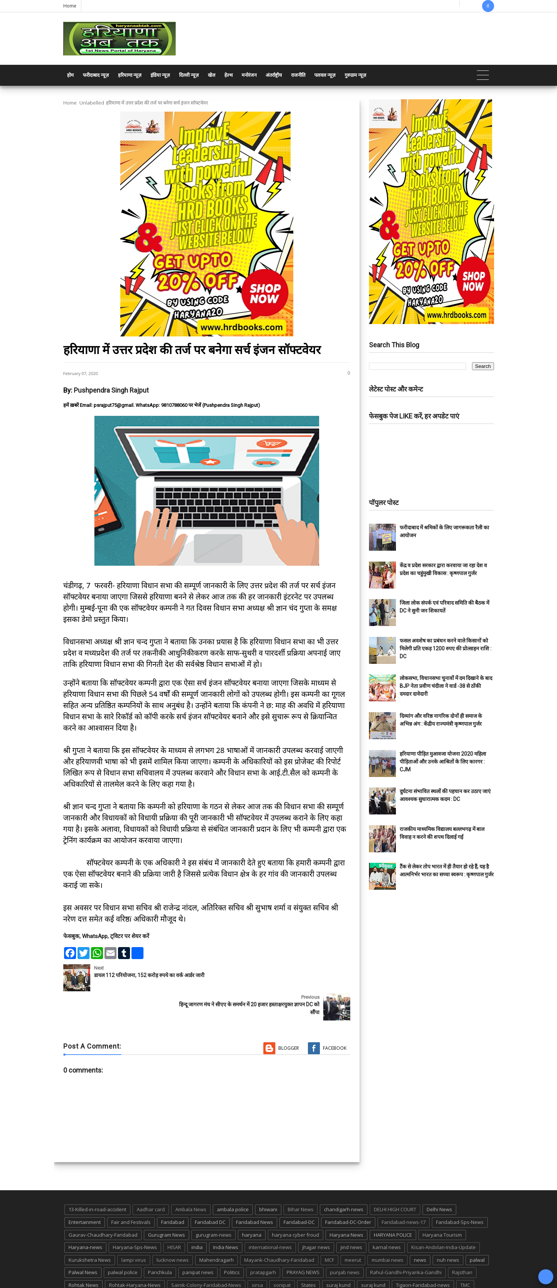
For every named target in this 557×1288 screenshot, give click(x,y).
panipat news (198, 1243)
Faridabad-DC (299, 1192)
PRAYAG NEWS (303, 1243)
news (420, 1230)
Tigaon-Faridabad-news (423, 1255)
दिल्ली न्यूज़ (189, 75)
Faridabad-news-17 (404, 1192)
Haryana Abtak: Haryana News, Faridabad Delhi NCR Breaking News (135, 1281)
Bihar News (301, 1180)
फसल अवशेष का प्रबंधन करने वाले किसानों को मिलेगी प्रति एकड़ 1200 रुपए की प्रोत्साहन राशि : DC (445, 648)
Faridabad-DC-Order (348, 1192)
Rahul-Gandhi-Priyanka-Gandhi (406, 1243)
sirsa (257, 1255)
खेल (211, 75)
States (308, 1255)
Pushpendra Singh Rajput (111, 390)
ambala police (233, 1180)
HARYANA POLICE (393, 1205)
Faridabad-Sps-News (460, 1192)
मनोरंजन (249, 75)
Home (69, 6)
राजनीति (298, 75)
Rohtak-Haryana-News (135, 1255)
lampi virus (133, 1230)
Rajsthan (462, 1243)
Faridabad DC (210, 1192)
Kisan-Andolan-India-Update (443, 1218)
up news (78, 1268)
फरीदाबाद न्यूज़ (96, 75)
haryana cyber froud (295, 1205)
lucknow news (173, 1230)
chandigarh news (343, 1180)
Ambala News (190, 1180)
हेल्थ (228, 75)
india (197, 1218)
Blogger (288, 1019)
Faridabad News (254, 1192)
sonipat (282, 1255)
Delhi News (439, 1180)
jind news (351, 1218)
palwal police (122, 1243)
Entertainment (85, 1192)
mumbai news (387, 1230)
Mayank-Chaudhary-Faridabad (279, 1230)
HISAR (174, 1218)
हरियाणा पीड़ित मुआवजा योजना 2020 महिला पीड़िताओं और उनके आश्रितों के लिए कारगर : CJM (443, 762)
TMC (465, 1255)
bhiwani (268, 1180)
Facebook (334, 1019)
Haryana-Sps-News (135, 1218)
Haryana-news (85, 1218)
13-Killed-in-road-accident (97, 1180)
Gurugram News (166, 1205)
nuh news (448, 1230)
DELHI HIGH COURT (395, 1180)
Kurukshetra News (90, 1230)
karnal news (387, 1218)
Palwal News (83, 1243)
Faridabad (172, 1192)
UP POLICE (110, 1268)
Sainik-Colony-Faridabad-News (206, 1255)
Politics (232, 1243)
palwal (477, 1230)
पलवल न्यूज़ (325, 75)
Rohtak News (84, 1255)
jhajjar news (316, 1218)
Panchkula (160, 1243)
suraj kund (338, 1255)
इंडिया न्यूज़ (160, 75)
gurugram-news (213, 1205)
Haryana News (346, 1205)
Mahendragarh (216, 1230)
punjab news (345, 1243)
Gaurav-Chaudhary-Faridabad (103, 1205)
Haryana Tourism (442, 1205)
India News (225, 1218)
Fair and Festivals (131, 1192)
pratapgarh (263, 1243)
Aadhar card (151, 1180)
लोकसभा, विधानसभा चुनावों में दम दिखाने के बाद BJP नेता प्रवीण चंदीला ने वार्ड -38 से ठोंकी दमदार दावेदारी (446, 686)
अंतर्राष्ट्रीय (274, 75)
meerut (353, 1230)
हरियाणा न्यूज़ (130, 75)
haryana (251, 1205)
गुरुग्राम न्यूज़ (355, 75)
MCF (329, 1230)
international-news (270, 1218)
